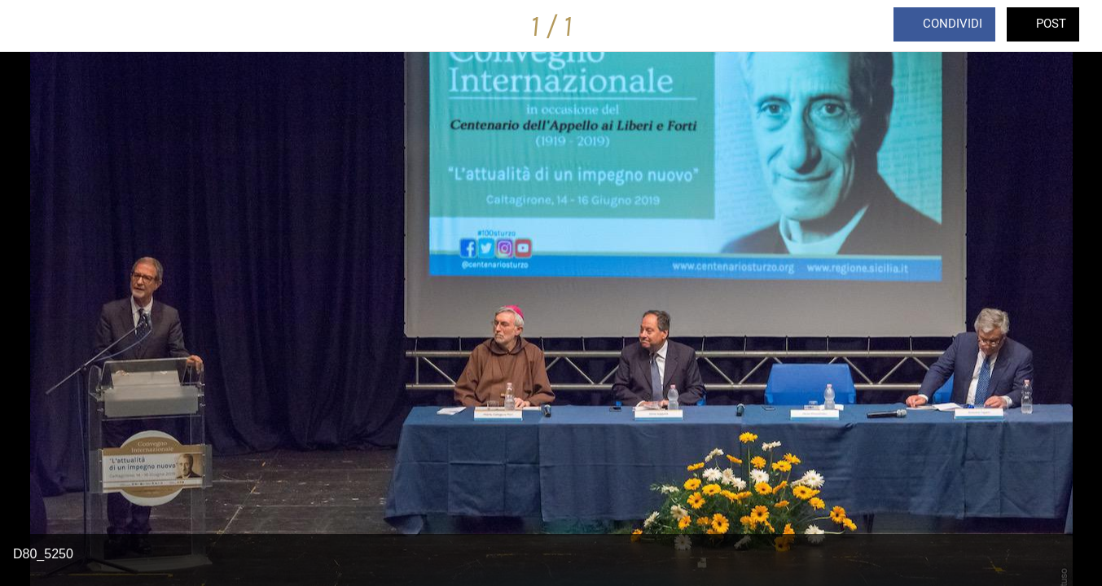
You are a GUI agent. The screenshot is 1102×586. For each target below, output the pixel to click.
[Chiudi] (26, 26)
